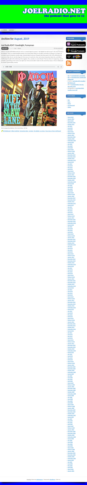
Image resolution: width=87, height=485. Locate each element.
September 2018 (72, 182)
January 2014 (71, 279)
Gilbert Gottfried (15, 131)
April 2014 (70, 273)
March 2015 (70, 253)
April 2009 (70, 381)
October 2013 (71, 284)
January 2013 (71, 300)
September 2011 (72, 329)
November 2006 (72, 433)
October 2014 (71, 262)
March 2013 (70, 296)
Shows (19, 48)
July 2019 (70, 164)
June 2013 (70, 291)
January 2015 (71, 257)
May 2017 (70, 210)
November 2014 (72, 261)
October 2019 (71, 158)
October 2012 (71, 305)
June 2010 (70, 356)
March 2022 (70, 120)
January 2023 (71, 119)
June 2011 (70, 334)
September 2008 (72, 393)
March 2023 (70, 117)
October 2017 (71, 201)
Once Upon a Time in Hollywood (53, 131)
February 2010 (71, 363)
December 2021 (71, 122)
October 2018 (71, 180)
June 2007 (70, 420)
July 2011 (70, 332)
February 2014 (71, 277)
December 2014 (71, 259)
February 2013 (71, 298)
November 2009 (72, 368)
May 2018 (70, 189)
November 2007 (72, 411)
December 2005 (71, 453)
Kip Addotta (37, 131)
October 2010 (71, 349)
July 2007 (70, 419)
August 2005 (71, 460)
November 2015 (72, 241)
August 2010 (71, 352)
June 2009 (70, 377)
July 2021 (70, 126)
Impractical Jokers (24, 131)
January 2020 (71, 153)
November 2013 (72, 282)
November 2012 (72, 304)
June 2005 (70, 463)
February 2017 (71, 216)
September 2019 (72, 160)
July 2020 (70, 144)
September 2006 (72, 437)
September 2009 (72, 372)
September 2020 (72, 140)
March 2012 (70, 318)
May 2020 (70, 146)
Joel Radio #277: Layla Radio (78, 75)
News (69, 102)
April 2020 (70, 147)
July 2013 (70, 289)
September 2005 (72, 458)
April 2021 (70, 129)
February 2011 (71, 341)
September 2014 (72, 264)
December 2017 (71, 198)
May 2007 (70, 422)
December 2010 (71, 345)
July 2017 (70, 207)
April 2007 (70, 424)
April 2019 (70, 169)
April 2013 (70, 295)
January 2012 (71, 322)
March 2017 (70, 214)
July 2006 (70, 440)
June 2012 (70, 313)
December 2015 (71, 239)
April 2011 (70, 338)
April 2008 (70, 402)
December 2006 (71, 431)
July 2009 (70, 376)
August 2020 (71, 142)
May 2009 (70, 379)
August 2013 (71, 287)
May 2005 (70, 465)
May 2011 (70, 336)
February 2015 (71, 255)
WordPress (52, 479)
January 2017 (71, 217)
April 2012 (70, 316)
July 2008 (70, 397)
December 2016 (71, 219)
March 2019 (70, 171)
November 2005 (72, 455)
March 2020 (70, 149)
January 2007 (71, 429)
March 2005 (70, 469)
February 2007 (71, 428)
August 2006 (71, 438)
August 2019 (71, 162)
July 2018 (70, 185)
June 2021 (70, 128)
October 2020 (71, 138)
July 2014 (70, 268)
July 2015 (70, 246)
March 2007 (70, 426)
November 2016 (72, 221)
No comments (59, 48)
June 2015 (70, 248)
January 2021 (71, 135)
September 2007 (72, 415)
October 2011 (71, 327)
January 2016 (71, 237)
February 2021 (71, 133)
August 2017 (71, 205)
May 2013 (70, 293)
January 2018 (71, 196)
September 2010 (72, 350)
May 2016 (70, 230)
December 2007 (71, 410)
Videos (69, 107)
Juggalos (31, 131)
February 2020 (71, 151)
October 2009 (71, 370)
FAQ (69, 100)
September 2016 (72, 223)
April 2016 (70, 232)
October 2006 (71, 435)
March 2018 (70, 192)
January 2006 (71, 451)
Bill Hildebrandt (7, 131)
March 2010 (70, 361)
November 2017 (72, 200)
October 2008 (71, 392)
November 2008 (72, 390)
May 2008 (70, 401)
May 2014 (70, 271)
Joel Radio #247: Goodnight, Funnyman (17, 45)
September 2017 (72, 203)
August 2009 (71, 374)
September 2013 (72, 286)
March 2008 (70, 404)
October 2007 (71, 413)
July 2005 (70, 462)
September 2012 (72, 307)
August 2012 (71, 309)
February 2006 (71, 449)
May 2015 (70, 250)
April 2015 (70, 252)
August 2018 (71, 183)
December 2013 (71, 280)
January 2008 (71, 408)
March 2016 (70, 234)
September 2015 (72, 244)
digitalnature (39, 479)
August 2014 (71, 266)
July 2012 (70, 311)
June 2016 (70, 228)
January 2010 (71, 365)
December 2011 (71, 323)
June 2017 (70, 208)
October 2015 (71, 243)
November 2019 (72, 156)
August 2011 (71, 331)
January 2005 (71, 471)
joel (15, 48)
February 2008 (71, 406)
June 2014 (70, 269)
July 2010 (70, 354)
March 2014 (70, 275)
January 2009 (71, 386)
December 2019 (71, 155)
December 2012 (71, 302)
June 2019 (70, 165)
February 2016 (71, 235)
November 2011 (72, 325)
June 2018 (70, 187)
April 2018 (70, 190)
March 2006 (70, 447)
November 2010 (72, 347)
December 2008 (71, 388)
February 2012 (71, 320)
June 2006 (70, 442)
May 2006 (70, 444)
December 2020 (71, 137)
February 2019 (71, 173)
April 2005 (70, 467)
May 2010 (70, 358)
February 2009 (71, 384)
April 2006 (70, 446)
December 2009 (71, 366)
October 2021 (71, 124)
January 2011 (71, 343)
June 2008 (70, 399)
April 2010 (70, 359)
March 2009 (70, 383)
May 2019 (70, 167)
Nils (68, 75)
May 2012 (70, 314)
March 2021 (70, 131)
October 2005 (71, 456)
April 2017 (70, 212)
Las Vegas (42, 131)
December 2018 (71, 176)
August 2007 (71, 417)
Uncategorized (71, 105)
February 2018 (71, 194)
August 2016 (71, 225)
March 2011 (70, 340)
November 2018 (72, 178)
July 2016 (70, 226)
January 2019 (71, 174)
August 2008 (71, 395)
